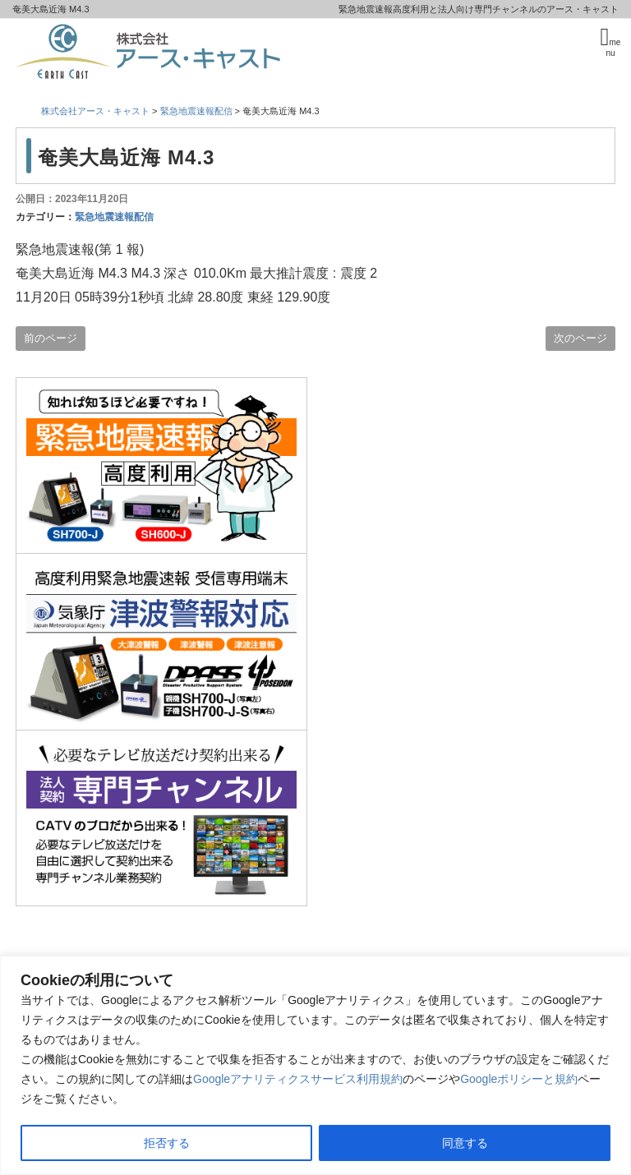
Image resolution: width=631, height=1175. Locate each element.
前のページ (50, 338)
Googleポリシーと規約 (519, 1078)
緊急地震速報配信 (114, 217)
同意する (465, 1143)
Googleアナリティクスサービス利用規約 (298, 1078)
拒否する (167, 1143)
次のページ (580, 338)
